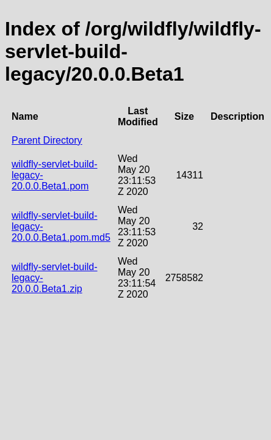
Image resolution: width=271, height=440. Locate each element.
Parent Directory (47, 140)
